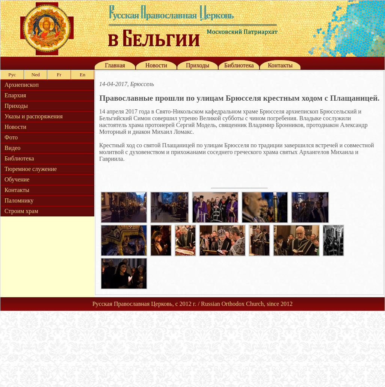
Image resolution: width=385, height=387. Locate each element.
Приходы (197, 65)
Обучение (17, 179)
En (82, 74)
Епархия (15, 95)
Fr (59, 74)
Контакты (280, 65)
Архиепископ (22, 85)
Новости (156, 65)
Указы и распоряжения (34, 116)
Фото (11, 137)
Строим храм (21, 211)
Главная (115, 65)
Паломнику (19, 200)
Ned (36, 74)
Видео (12, 148)
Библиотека (239, 65)
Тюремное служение (31, 169)
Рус (12, 74)
